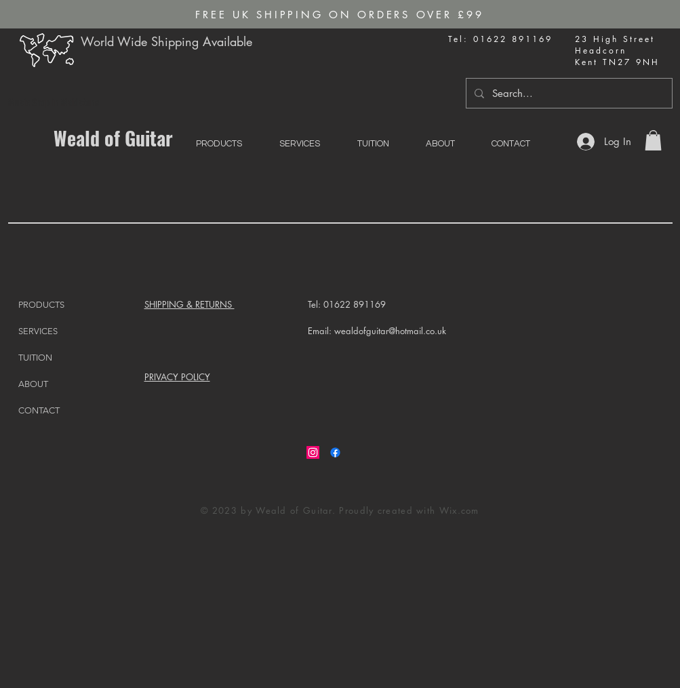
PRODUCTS (41, 305)
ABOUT (33, 384)
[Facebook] (335, 452)
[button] (653, 140)
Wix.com (459, 510)
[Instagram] (312, 452)
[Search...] (567, 93)
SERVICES (38, 331)
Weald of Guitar (113, 138)
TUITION (35, 357)
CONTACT (39, 410)
